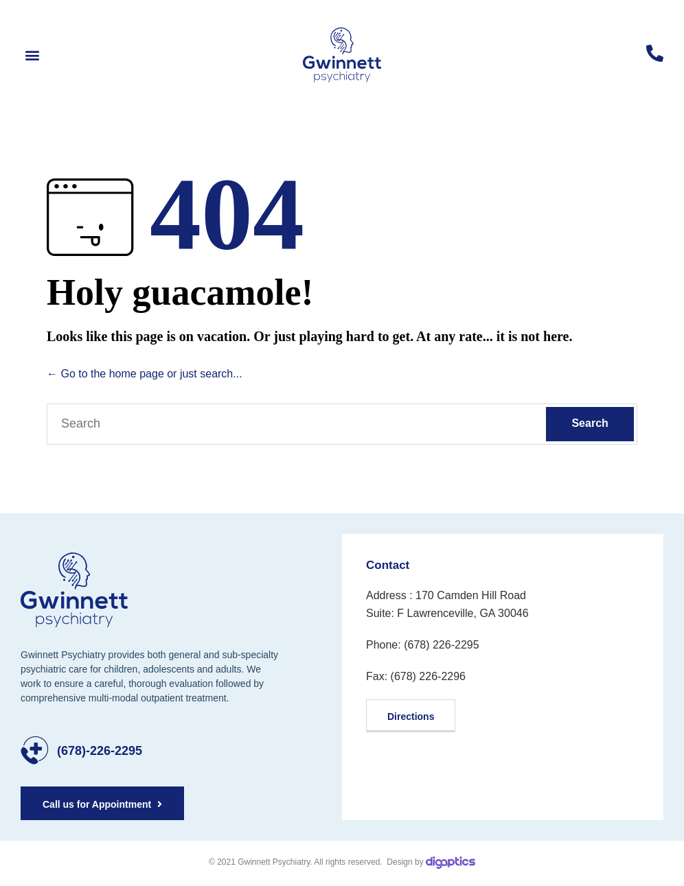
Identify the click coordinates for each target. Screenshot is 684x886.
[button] (32, 55)
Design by (430, 862)
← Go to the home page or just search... (144, 374)
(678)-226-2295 (99, 751)
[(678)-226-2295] (35, 750)
